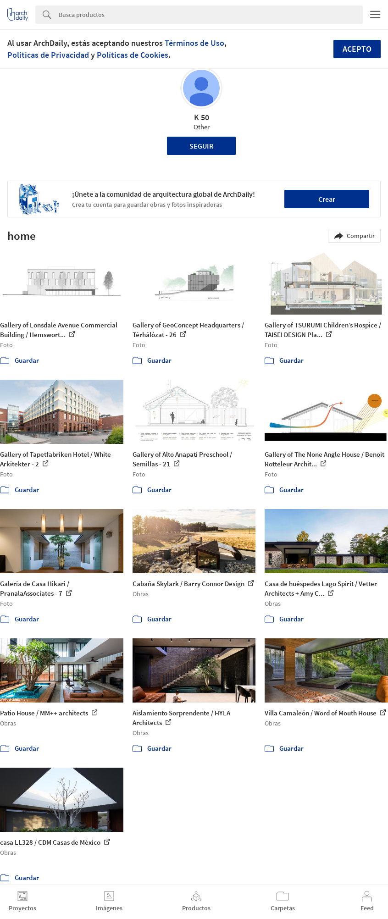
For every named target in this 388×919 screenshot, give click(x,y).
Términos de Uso (194, 43)
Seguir (201, 145)
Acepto (357, 49)
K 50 (201, 117)
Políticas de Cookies (132, 55)
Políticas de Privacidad (48, 55)
